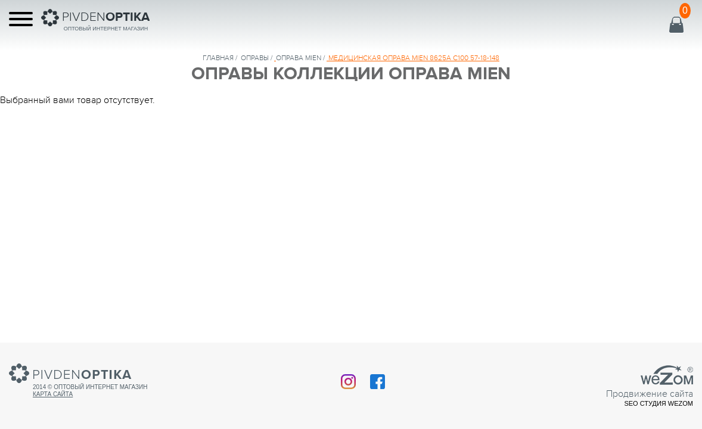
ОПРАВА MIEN (298, 58)
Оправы (255, 58)
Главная (218, 58)
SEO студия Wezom (658, 403)
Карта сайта (53, 394)
